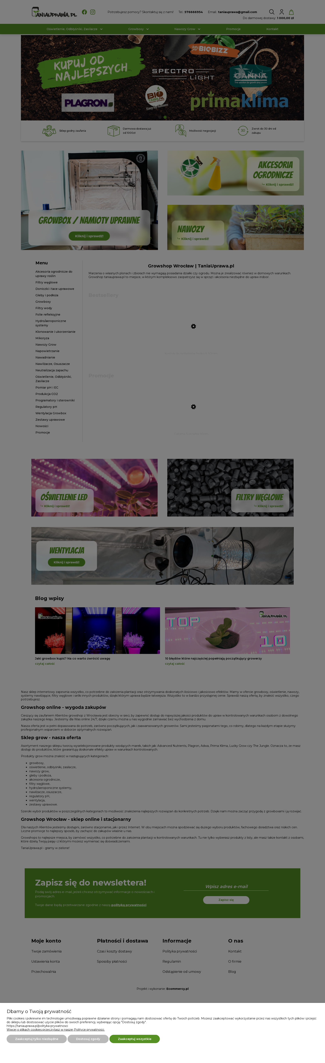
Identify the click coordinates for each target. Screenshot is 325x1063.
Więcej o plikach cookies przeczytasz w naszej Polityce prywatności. (56, 1029)
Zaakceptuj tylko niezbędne (36, 1039)
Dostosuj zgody (88, 1039)
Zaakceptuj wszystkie (134, 1039)
